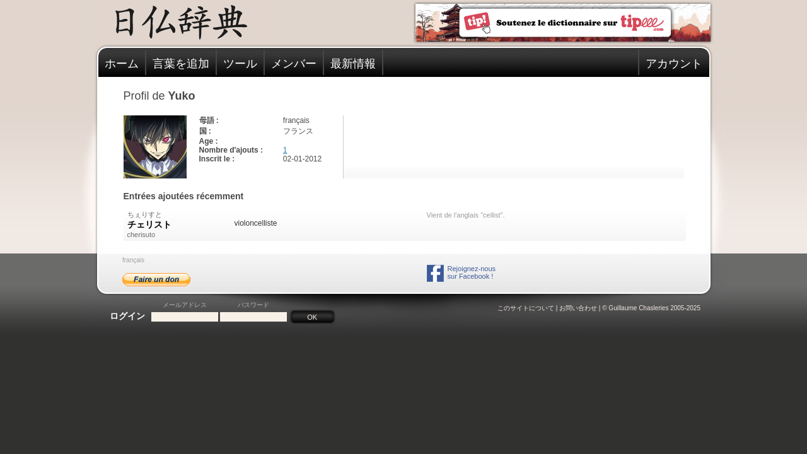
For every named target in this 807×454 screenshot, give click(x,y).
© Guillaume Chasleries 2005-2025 (651, 308)
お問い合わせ (578, 308)
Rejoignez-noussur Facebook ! (472, 272)
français (133, 260)
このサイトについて (525, 308)
